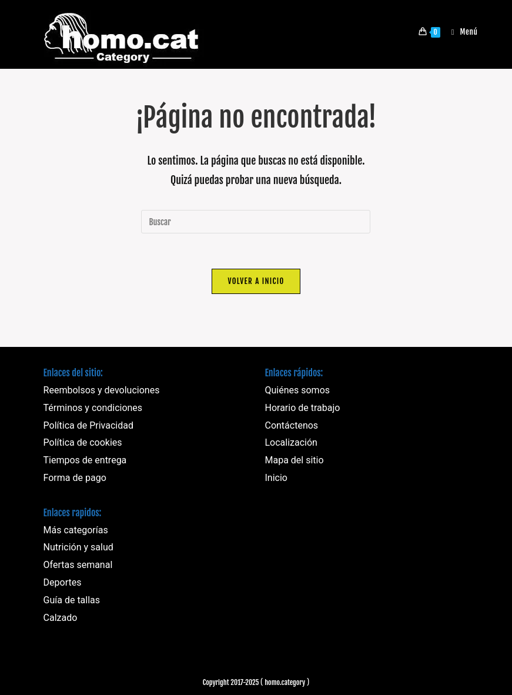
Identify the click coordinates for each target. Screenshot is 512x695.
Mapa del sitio (294, 460)
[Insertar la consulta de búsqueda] (255, 221)
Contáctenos (291, 425)
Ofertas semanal (78, 564)
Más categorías (75, 530)
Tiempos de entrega (85, 460)
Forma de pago (74, 477)
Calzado (60, 617)
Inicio (276, 477)
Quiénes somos (297, 390)
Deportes (62, 582)
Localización (291, 442)
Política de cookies (82, 442)
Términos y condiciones (93, 407)
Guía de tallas (72, 600)
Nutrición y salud (78, 547)
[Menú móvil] (460, 31)
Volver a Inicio (255, 281)
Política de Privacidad (88, 425)
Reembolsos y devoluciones (101, 390)
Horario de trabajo (302, 407)
